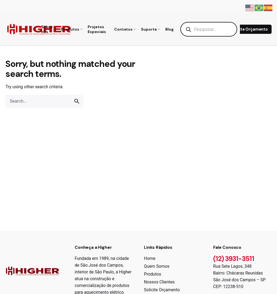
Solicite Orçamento (249, 29)
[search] (76, 101)
